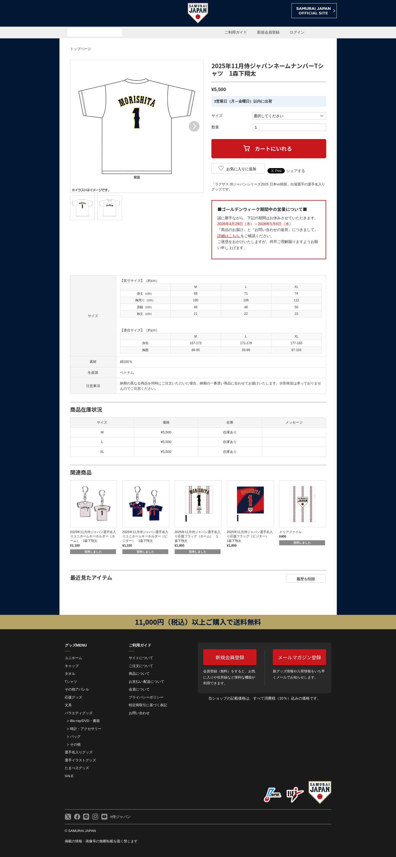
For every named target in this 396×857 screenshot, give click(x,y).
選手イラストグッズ (80, 760)
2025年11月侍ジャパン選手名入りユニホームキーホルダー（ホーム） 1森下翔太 (93, 536)
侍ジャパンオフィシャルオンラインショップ (89, 13)
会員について (139, 689)
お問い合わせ (139, 713)
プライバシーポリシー (146, 697)
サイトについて (141, 658)
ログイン (297, 32)
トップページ (80, 49)
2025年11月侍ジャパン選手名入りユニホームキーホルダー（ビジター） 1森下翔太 (145, 536)
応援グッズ (73, 697)
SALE (69, 776)
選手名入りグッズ (79, 752)
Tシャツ (71, 682)
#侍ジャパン (120, 817)
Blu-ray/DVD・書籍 (85, 721)
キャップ (72, 666)
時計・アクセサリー (85, 729)
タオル (70, 674)
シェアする (295, 171)
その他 (75, 744)
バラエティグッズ (79, 713)
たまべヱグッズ (77, 768)
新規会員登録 (268, 32)
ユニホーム (73, 658)
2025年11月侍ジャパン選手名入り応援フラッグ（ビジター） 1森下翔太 (250, 536)
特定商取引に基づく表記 (148, 705)
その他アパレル (77, 689)
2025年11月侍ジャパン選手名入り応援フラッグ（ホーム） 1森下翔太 (198, 536)
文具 (68, 705)
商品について (139, 674)
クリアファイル (290, 532)
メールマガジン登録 (299, 657)
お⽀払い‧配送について (146, 682)
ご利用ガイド (236, 32)
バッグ (75, 736)
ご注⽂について (141, 666)
